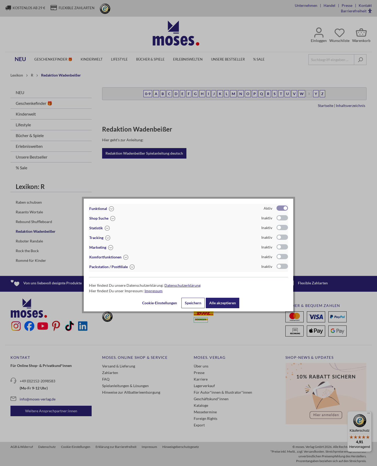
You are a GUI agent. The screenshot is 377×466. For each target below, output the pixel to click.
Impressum (154, 291)
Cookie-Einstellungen (159, 303)
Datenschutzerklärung (182, 285)
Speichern (193, 303)
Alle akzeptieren (222, 303)
